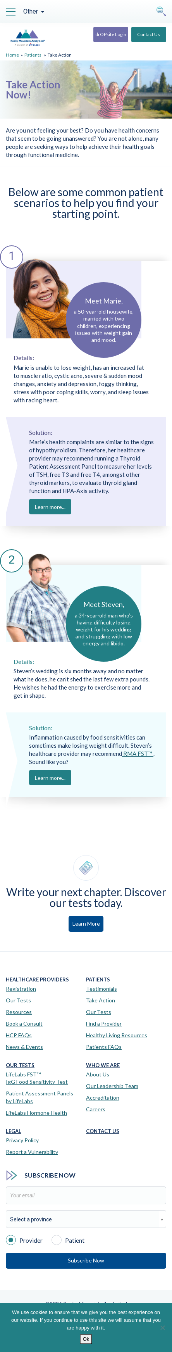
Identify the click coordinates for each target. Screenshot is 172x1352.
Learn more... (50, 507)
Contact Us (148, 34)
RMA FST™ (137, 753)
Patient (68, 1239)
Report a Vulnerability (32, 1152)
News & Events (24, 1046)
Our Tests (18, 1000)
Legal (13, 1131)
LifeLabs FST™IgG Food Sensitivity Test (37, 1078)
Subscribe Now (86, 1260)
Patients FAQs (104, 1046)
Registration (21, 988)
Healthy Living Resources (116, 1035)
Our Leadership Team (112, 1086)
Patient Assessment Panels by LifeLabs (39, 1097)
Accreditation (102, 1097)
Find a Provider (104, 1023)
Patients (32, 55)
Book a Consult (24, 1023)
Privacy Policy (22, 1140)
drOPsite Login (110, 34)
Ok (86, 1339)
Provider (24, 1239)
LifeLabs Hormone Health (36, 1112)
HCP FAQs (19, 1035)
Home (12, 55)
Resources (19, 1012)
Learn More (86, 923)
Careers (95, 1109)
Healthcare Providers (37, 980)
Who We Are (103, 1065)
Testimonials (101, 988)
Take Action (100, 1000)
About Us (97, 1074)
